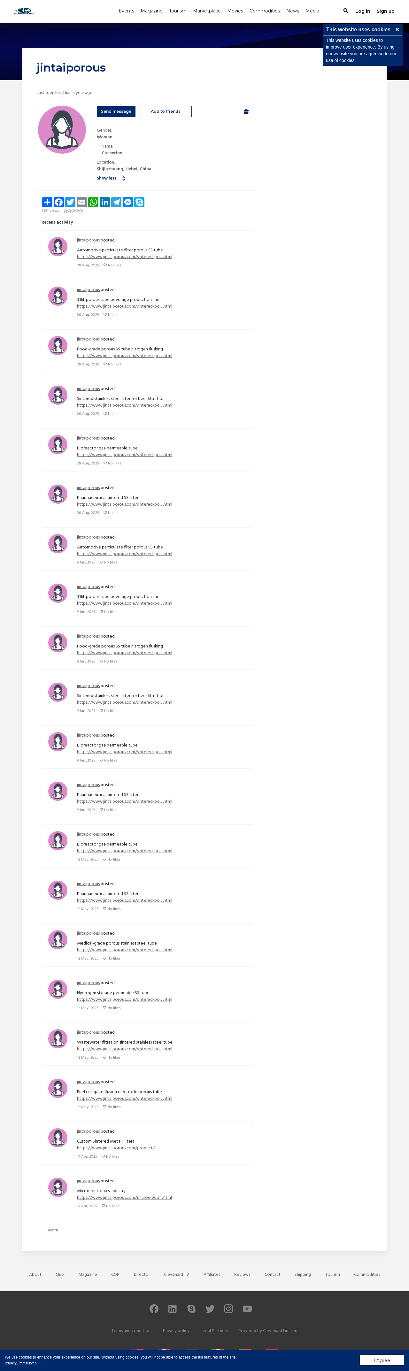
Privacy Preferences (21, 1363)
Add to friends (166, 111)
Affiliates (212, 1274)
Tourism (178, 11)
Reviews (242, 1274)
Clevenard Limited (280, 1331)
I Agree (382, 1360)
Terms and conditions (132, 1331)
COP (115, 1274)
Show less (107, 178)
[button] (397, 30)
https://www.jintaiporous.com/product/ (116, 1148)
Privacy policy (176, 1331)
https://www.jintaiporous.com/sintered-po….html (124, 257)
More (53, 1230)
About (35, 1274)
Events (126, 11)
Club (60, 1274)
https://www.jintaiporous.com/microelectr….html (124, 1197)
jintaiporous (88, 240)
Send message (116, 111)
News (292, 11)
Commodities (265, 11)
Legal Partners (214, 1331)
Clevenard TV (176, 1274)
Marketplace (207, 11)
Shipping (303, 1274)
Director (142, 1274)
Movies (235, 11)
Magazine (152, 11)
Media (312, 11)
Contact (273, 1274)
